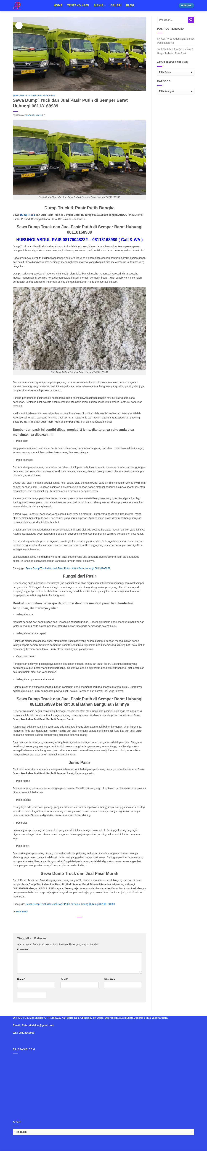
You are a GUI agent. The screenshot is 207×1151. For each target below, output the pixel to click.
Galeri (115, 5)
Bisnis (100, 5)
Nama (21, 979)
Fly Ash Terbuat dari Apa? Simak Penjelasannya (175, 40)
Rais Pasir (22, 911)
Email (64, 979)
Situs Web (109, 979)
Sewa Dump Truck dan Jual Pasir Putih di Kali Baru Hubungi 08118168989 (68, 568)
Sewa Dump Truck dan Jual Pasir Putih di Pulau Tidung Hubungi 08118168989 (70, 904)
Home (58, 5)
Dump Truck (27, 214)
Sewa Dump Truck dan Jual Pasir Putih (34, 95)
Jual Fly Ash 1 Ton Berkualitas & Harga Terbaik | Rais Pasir (175, 51)
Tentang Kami (78, 5)
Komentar (23, 949)
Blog (130, 5)
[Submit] (191, 20)
